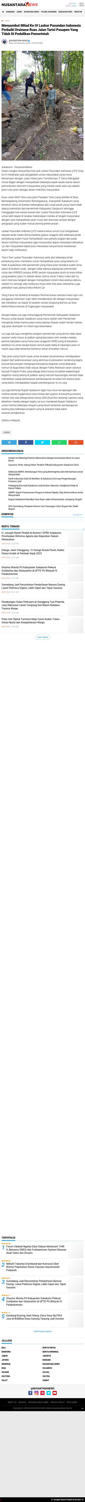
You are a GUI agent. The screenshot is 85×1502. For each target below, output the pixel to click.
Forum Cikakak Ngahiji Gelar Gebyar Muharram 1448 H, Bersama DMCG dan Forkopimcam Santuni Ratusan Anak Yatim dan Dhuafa (36, 1250)
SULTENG (6, 1376)
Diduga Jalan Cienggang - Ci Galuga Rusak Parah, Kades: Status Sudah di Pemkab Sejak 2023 (33, 552)
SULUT (5, 1380)
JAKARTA (46, 1356)
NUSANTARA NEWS (31, 12)
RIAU (4, 1368)
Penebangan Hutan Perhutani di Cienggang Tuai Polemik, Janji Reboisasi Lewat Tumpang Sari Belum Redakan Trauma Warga (33, 605)
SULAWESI (47, 1368)
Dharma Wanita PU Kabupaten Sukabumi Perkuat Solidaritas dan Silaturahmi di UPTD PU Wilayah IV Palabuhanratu (29, 570)
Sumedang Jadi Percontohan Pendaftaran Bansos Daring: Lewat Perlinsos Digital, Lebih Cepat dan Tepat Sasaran (33, 586)
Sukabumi (10, 12)
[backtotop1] (82, 1408)
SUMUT (45, 1380)
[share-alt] (9, 442)
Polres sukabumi (49, 12)
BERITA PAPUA (49, 1347)
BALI (4, 1347)
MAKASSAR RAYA (65, 12)
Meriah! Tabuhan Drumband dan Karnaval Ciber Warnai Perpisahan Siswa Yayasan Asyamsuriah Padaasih (33, 1267)
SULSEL (46, 1372)
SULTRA (46, 1376)
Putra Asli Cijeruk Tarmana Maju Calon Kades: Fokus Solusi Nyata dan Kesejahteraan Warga (30, 621)
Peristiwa (78, 12)
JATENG (5, 1360)
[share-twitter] (42, 442)
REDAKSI (22, 1402)
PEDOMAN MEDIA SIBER (38, 1402)
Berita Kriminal (50, 1351)
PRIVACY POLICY (58, 1402)
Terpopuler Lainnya (42, 1332)
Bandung (6, 1351)
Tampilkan (77, 515)
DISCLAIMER (72, 1402)
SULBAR (5, 1372)
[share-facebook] (25, 442)
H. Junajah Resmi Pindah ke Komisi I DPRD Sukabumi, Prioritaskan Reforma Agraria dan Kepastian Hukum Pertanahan (31, 536)
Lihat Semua (42, 637)
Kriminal (6, 1364)
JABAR (19, 12)
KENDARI (46, 1360)
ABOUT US (12, 1402)
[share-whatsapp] (59, 442)
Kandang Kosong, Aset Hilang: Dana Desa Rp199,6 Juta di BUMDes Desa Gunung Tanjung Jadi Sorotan (35, 1317)
